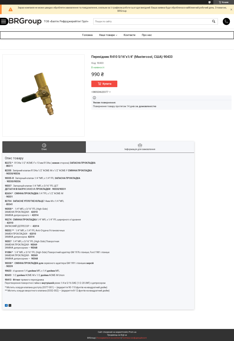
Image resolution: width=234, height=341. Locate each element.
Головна (87, 35)
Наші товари (107, 35)
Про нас (147, 35)
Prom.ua (132, 332)
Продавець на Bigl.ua (117, 335)
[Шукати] (214, 22)
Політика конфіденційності (134, 338)
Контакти (129, 35)
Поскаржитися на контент (108, 338)
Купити (107, 83)
